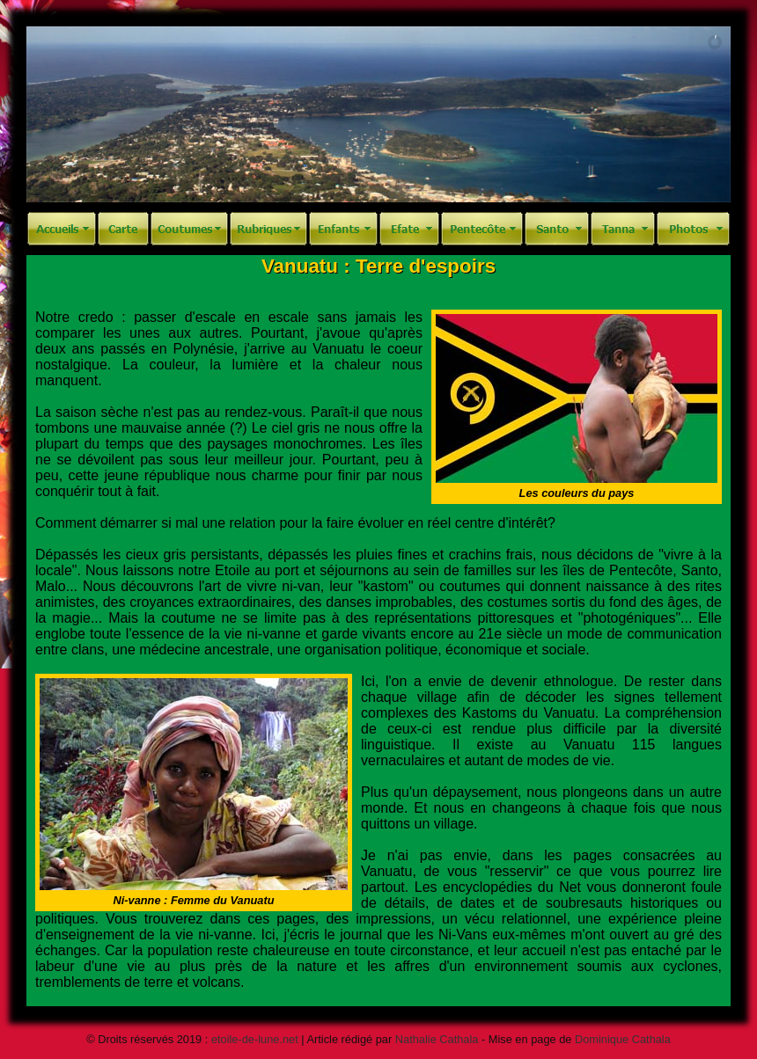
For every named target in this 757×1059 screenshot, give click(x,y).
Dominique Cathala (623, 1039)
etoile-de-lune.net (254, 1039)
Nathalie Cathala (437, 1039)
